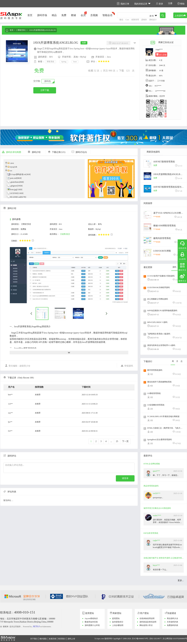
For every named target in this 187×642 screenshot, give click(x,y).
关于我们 (34, 639)
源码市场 (42, 15)
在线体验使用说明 (147, 618)
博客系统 (50, 62)
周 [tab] (173, 361)
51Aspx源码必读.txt (18, 174)
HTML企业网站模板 (152, 464)
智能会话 (107, 15)
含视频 (94, 15)
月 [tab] (177, 361)
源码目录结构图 (11, 152)
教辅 (73, 15)
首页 (29, 15)
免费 (63, 15)
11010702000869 (178, 638)
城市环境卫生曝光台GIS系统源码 (157, 508)
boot (75, 62)
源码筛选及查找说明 (148, 622)
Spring (63, 62)
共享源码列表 (172, 622)
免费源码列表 (172, 625)
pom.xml (13, 178)
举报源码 (127, 365)
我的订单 (123, 3)
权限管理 (135, 20)
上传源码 (180, 15)
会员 (83, 15)
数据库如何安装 (91, 622)
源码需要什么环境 (92, 625)
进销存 (144, 20)
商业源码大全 (172, 618)
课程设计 (153, 20)
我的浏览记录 (142, 3)
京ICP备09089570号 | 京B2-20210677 (146, 638)
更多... (181, 580)
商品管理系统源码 (151, 486)
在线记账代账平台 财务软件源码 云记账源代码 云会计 (164, 558)
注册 (170, 3)
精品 (54, 15)
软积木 (6, 626)
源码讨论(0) (79, 152)
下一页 (125, 441)
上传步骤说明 (117, 625)
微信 (121, 20)
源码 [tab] (174, 267)
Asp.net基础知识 (91, 618)
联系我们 (62, 639)
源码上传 (71, 639)
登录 (159, 3)
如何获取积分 (117, 622)
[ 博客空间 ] (21, 30)
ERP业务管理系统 (151, 533)
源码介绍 (34, 152)
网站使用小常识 (146, 625)
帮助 (181, 3)
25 (117, 441)
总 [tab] (181, 361)
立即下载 (44, 90)
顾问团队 (43, 639)
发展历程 (52, 639)
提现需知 (116, 618)
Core (127, 20)
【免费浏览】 (65, 234)
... (111, 441)
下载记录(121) (56, 152)
